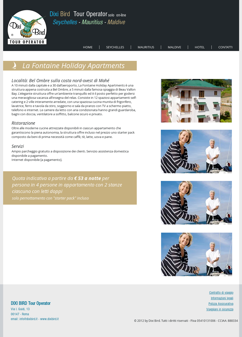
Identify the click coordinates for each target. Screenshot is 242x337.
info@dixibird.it (29, 319)
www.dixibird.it (49, 319)
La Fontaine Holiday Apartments (73, 65)
